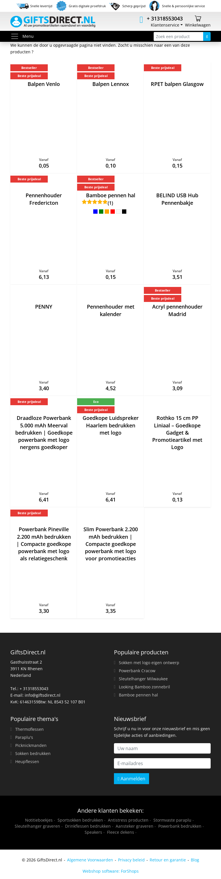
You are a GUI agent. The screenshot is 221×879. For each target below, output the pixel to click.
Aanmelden (131, 778)
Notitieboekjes (39, 820)
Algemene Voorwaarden (90, 860)
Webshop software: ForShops (111, 871)
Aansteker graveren (134, 826)
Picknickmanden (31, 745)
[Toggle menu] (16, 36)
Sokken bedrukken (33, 753)
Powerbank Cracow (137, 670)
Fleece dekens (120, 832)
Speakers (93, 832)
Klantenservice (165, 25)
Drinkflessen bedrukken (88, 826)
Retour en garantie (168, 860)
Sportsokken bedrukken (80, 820)
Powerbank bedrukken (179, 826)
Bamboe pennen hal (138, 695)
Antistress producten (128, 820)
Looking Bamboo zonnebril (144, 687)
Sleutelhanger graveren (37, 826)
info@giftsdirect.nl (42, 695)
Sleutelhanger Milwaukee (143, 678)
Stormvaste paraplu (172, 820)
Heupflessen (27, 761)
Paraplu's (24, 737)
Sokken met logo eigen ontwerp (149, 662)
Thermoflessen (29, 729)
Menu (22, 36)
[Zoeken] (207, 36)
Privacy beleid (131, 860)
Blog (195, 860)
